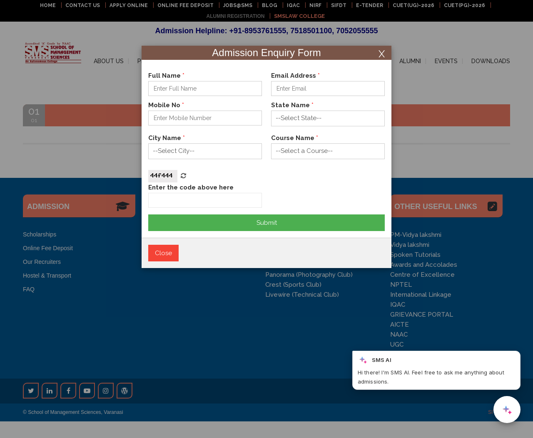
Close (163, 253)
